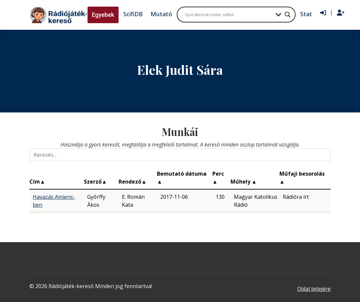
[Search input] (228, 14)
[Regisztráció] (341, 13)
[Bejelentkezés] (323, 13)
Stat (306, 14)
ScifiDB (133, 14)
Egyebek (103, 14)
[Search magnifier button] (287, 14)
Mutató (161, 14)
